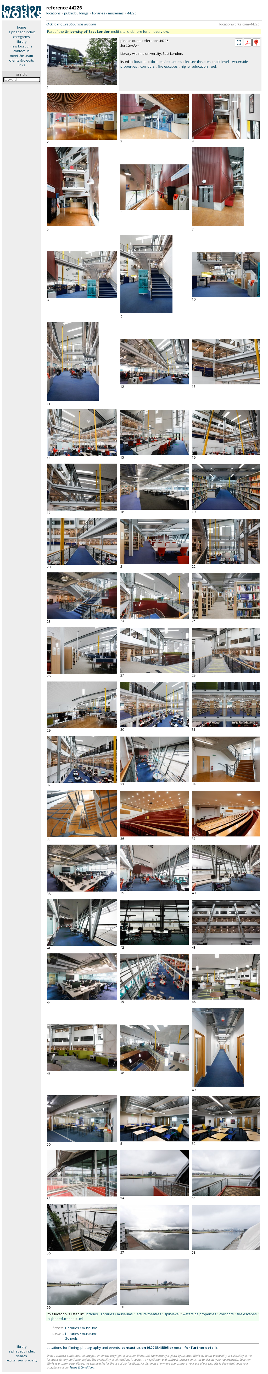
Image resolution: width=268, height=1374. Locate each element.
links (21, 65)
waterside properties (199, 1314)
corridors (147, 66)
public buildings (76, 13)
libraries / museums (108, 13)
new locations (21, 46)
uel (213, 66)
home (21, 27)
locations (53, 13)
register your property (21, 1360)
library (21, 41)
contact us (21, 51)
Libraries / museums (81, 1327)
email (178, 1347)
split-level (221, 61)
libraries (140, 61)
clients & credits (21, 60)
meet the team (21, 55)
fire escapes (168, 66)
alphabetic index (21, 32)
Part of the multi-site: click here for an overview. (108, 31)
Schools (71, 1338)
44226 (131, 13)
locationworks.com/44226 (239, 24)
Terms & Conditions (82, 1367)
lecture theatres (198, 61)
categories (21, 36)
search (21, 1356)
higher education (194, 66)
